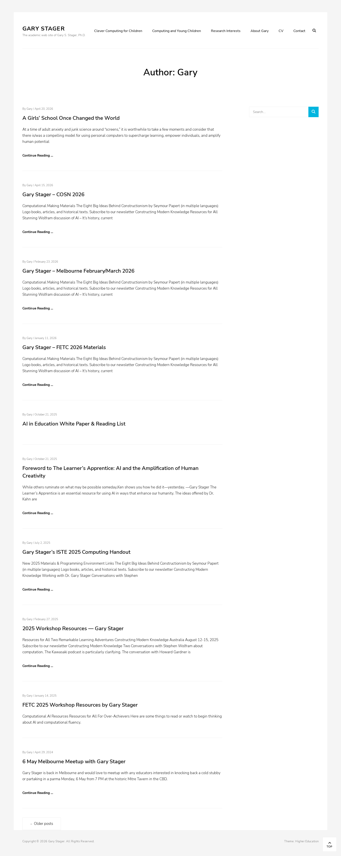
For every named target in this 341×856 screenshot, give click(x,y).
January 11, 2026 (46, 338)
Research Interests (226, 31)
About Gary (260, 31)
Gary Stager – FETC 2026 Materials (64, 347)
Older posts (41, 823)
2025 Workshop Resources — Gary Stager (73, 628)
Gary (29, 109)
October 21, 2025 (46, 415)
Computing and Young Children (176, 31)
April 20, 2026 (44, 109)
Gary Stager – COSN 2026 (53, 194)
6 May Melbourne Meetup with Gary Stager (73, 761)
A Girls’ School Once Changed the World (71, 118)
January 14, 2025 (46, 696)
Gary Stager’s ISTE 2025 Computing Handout (76, 552)
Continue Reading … (37, 155)
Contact (299, 31)
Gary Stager (43, 28)
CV (281, 31)
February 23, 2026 (46, 262)
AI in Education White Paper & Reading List (73, 423)
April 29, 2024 (44, 752)
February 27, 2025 (46, 619)
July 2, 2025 (42, 543)
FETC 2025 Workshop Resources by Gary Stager (80, 704)
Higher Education (307, 841)
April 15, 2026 (44, 185)
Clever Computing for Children (118, 31)
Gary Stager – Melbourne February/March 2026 (78, 270)
